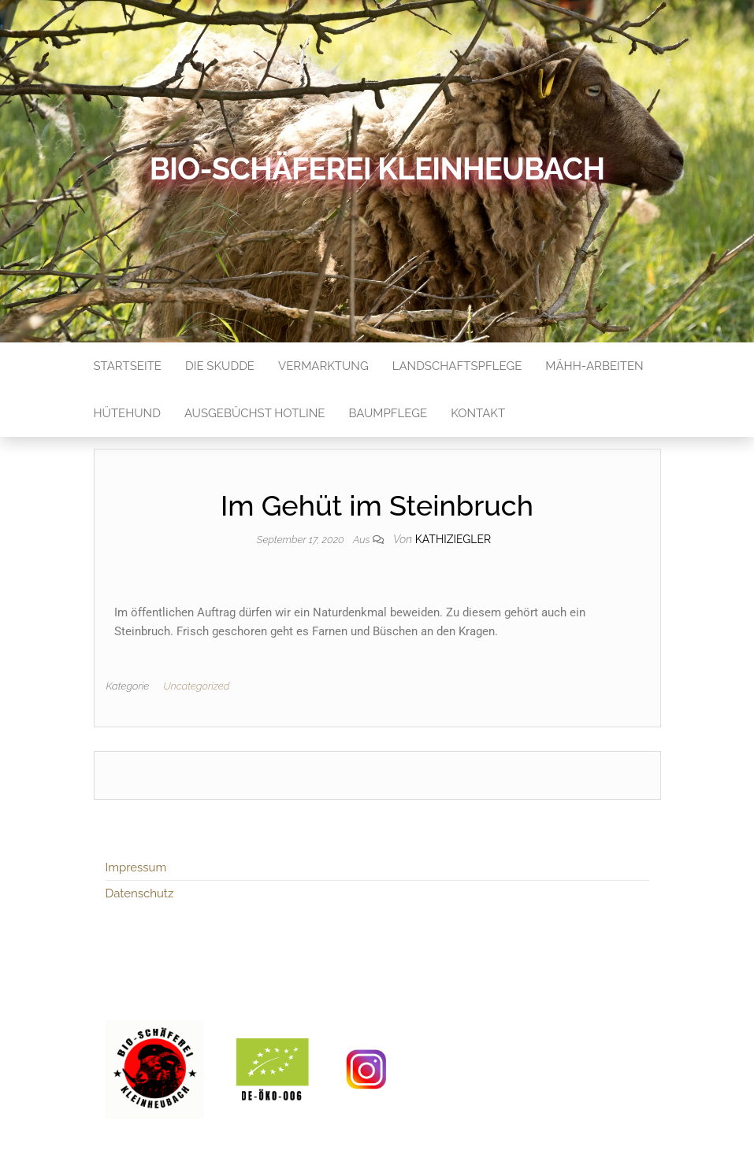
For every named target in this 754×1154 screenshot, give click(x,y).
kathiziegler (453, 539)
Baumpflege (387, 413)
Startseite (128, 366)
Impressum (136, 867)
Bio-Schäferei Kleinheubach (377, 169)
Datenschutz (140, 893)
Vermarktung (323, 366)
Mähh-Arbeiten (594, 366)
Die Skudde (219, 366)
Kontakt (478, 413)
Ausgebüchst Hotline (254, 413)
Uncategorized (196, 686)
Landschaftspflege (457, 366)
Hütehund (127, 413)
